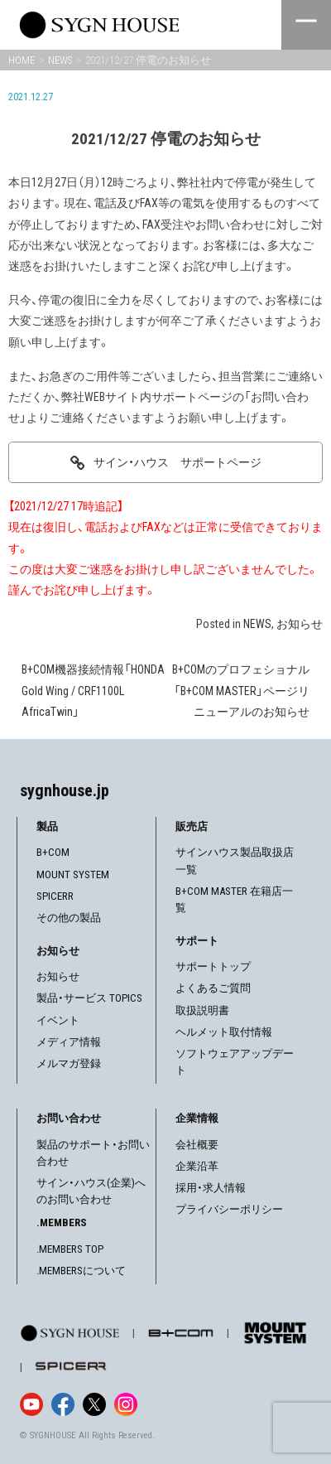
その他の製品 (68, 917)
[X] (94, 1404)
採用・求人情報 (210, 1187)
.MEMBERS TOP (69, 1249)
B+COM (53, 852)
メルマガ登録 (68, 1063)
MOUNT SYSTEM (72, 874)
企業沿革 (196, 1166)
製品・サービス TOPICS (89, 998)
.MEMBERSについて (81, 1270)
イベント (57, 1020)
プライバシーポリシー (229, 1209)
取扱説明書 (202, 1010)
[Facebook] (62, 1404)
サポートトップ (213, 966)
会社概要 (196, 1144)
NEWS (257, 624)
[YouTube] (31, 1404)
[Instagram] (125, 1404)
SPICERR (55, 896)
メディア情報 (68, 1042)
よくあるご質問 (213, 988)
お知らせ (299, 624)
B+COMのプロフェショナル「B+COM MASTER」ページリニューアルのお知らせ (240, 690)
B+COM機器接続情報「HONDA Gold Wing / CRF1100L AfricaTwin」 (93, 690)
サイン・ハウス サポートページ (177, 462)
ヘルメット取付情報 (223, 1032)
